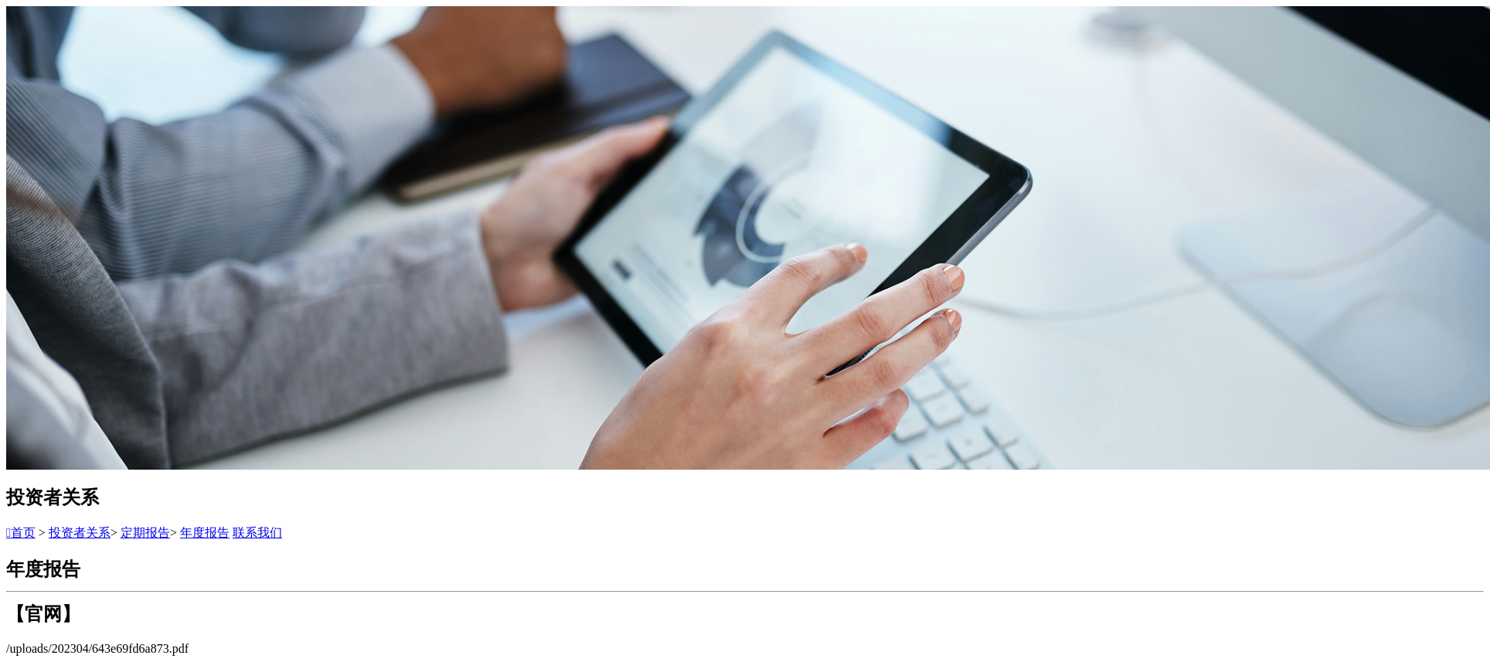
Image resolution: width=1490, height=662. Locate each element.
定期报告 (145, 532)
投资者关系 (80, 532)
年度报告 (205, 532)
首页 (21, 532)
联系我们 (257, 532)
